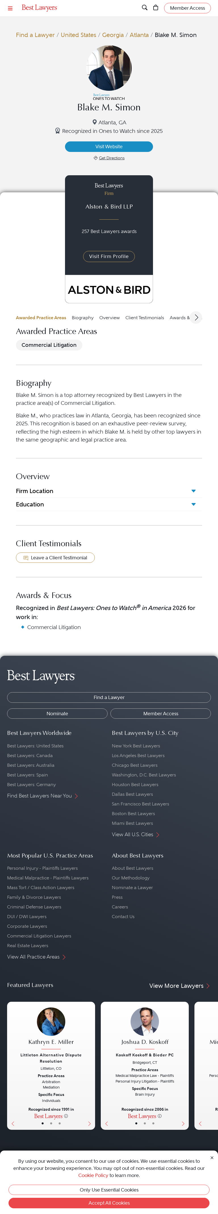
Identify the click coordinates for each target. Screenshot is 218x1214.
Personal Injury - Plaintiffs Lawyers (42, 868)
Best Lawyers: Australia (30, 765)
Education (30, 504)
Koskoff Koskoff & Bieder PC (145, 1055)
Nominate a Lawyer (132, 887)
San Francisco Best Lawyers (140, 804)
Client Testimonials (144, 317)
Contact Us (123, 916)
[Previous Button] (11, 1066)
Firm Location (34, 490)
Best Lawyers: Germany (31, 784)
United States (78, 34)
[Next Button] (90, 1066)
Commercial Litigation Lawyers (39, 936)
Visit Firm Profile (109, 256)
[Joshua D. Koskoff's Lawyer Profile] (144, 1029)
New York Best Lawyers (136, 746)
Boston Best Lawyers (133, 813)
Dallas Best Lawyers (132, 794)
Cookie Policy (93, 1175)
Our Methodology (131, 878)
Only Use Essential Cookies (109, 1190)
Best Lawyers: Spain (27, 775)
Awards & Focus (187, 317)
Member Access (160, 713)
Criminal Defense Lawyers (34, 907)
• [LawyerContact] (59, 1123)
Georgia (113, 34)
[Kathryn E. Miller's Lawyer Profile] (51, 1029)
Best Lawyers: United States (35, 746)
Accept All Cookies (109, 1203)
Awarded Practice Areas (41, 317)
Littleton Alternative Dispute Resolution (51, 1057)
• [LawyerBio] (51, 1123)
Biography (83, 317)
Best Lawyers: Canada (30, 755)
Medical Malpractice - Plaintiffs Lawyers (48, 878)
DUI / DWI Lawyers (27, 916)
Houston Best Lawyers (135, 784)
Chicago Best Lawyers (135, 765)
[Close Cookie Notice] (212, 1157)
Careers (120, 907)
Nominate (57, 713)
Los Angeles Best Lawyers (138, 755)
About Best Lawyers (132, 868)
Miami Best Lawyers (132, 823)
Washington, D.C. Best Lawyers (144, 775)
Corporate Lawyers (27, 926)
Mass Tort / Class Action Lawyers (40, 887)
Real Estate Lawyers (27, 945)
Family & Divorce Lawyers (34, 897)
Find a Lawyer (35, 34)
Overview (109, 317)
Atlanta (139, 34)
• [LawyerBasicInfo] (42, 1123)
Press (117, 897)
